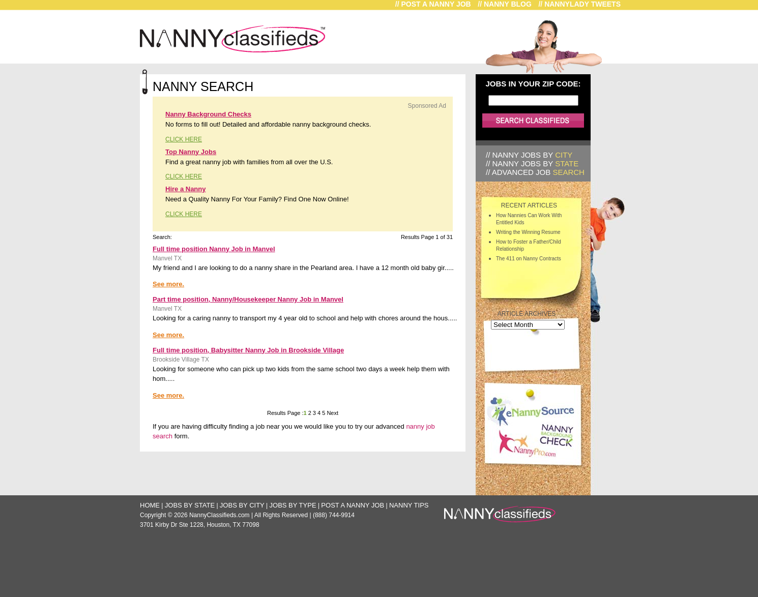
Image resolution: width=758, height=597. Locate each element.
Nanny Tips (409, 505)
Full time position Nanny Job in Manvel (214, 249)
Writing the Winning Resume (528, 232)
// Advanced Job (535, 172)
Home (150, 505)
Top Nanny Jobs (190, 152)
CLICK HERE (183, 139)
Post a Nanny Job (352, 505)
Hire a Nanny (185, 189)
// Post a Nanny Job (433, 4)
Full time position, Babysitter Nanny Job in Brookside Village (248, 350)
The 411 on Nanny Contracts (528, 258)
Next (331, 413)
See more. (168, 284)
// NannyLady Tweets (579, 4)
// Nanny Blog (505, 4)
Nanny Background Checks (208, 114)
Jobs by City (242, 505)
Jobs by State (190, 505)
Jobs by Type (293, 505)
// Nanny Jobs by (529, 155)
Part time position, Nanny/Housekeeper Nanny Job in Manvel (248, 299)
